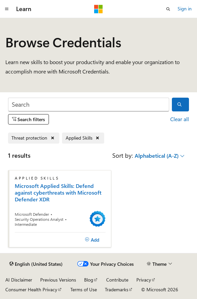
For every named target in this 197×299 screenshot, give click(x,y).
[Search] (88, 104)
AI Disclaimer (18, 280)
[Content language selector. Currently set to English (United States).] (36, 264)
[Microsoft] (98, 9)
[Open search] (168, 9)
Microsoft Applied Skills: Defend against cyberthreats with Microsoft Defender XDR (58, 193)
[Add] (92, 240)
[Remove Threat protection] (33, 138)
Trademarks (116, 289)
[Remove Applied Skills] (83, 138)
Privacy (143, 280)
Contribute (117, 280)
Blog (88, 280)
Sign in (185, 8)
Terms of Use (83, 289)
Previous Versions (58, 280)
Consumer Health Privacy (31, 289)
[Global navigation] (6, 9)
